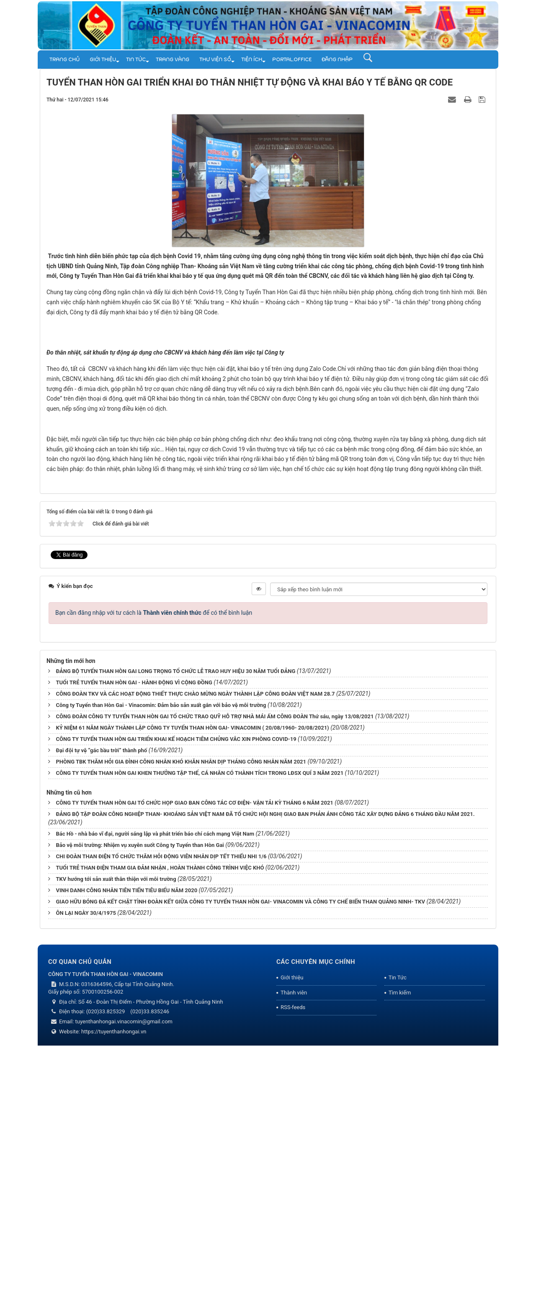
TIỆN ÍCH (251, 59)
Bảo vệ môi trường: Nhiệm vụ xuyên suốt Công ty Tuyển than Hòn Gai (140, 1109)
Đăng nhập (337, 59)
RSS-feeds (293, 1272)
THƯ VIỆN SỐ (215, 59)
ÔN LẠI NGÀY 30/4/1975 (86, 1177)
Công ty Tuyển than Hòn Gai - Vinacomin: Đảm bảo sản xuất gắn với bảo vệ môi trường (161, 969)
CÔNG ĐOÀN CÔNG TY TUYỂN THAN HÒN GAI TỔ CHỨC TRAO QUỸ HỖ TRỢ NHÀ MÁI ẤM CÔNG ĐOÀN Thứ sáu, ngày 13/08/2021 (215, 980)
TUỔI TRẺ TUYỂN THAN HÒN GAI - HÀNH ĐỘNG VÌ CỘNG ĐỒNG (134, 946)
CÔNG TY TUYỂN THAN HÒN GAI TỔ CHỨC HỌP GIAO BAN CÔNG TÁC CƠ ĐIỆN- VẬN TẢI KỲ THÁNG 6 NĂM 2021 (194, 1067)
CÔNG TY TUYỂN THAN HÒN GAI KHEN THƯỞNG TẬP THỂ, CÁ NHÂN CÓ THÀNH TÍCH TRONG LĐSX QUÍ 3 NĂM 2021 (199, 1037)
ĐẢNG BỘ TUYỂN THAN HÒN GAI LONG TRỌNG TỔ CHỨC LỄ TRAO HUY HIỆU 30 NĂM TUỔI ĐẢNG (175, 935)
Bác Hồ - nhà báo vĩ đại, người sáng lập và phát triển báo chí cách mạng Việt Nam (155, 1098)
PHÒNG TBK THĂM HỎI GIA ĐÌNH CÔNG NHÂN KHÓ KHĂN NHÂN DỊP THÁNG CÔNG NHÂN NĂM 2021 (181, 1026)
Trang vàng (172, 59)
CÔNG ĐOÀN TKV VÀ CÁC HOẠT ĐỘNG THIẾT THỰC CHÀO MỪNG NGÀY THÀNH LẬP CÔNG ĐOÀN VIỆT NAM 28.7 (195, 958)
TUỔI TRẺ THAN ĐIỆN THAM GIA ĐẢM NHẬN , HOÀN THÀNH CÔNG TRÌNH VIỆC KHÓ (160, 1132)
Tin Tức (136, 59)
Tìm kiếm (400, 1256)
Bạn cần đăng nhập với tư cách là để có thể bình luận (153, 876)
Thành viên (294, 1256)
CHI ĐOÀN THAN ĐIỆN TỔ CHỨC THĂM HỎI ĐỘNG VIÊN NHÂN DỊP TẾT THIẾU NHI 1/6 (161, 1120)
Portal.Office (292, 59)
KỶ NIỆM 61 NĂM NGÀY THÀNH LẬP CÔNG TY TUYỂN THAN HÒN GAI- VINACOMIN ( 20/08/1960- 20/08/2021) (192, 992)
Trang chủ (64, 59)
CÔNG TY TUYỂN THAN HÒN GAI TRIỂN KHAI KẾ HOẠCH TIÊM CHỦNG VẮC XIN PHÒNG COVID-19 (176, 1003)
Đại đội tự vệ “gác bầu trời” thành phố (101, 1014)
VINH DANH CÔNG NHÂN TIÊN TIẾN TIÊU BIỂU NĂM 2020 (126, 1154)
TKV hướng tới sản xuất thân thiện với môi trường (116, 1143)
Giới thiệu (103, 59)
